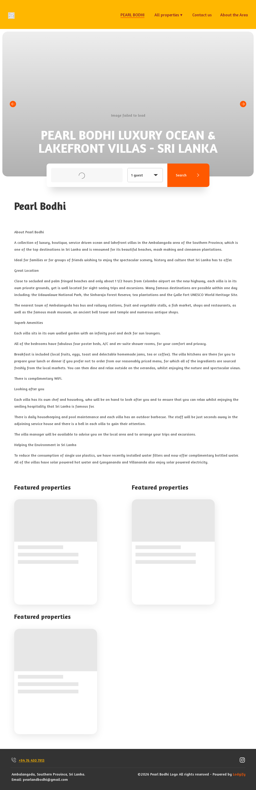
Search (188, 175)
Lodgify (239, 774)
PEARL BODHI (132, 14)
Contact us (202, 14)
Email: (17, 779)
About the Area (234, 14)
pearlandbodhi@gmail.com (45, 779)
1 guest (145, 175)
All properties (168, 14)
